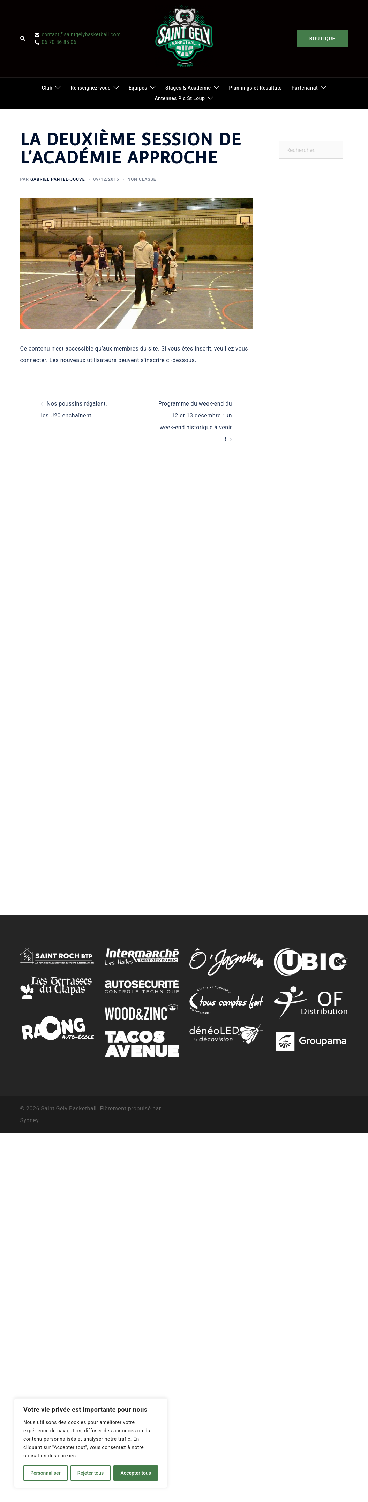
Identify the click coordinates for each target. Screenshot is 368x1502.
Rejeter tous (90, 1473)
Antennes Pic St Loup (180, 98)
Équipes (138, 88)
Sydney (29, 1120)
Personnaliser (45, 1473)
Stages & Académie (188, 88)
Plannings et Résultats (255, 88)
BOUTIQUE (322, 38)
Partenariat (305, 88)
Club (47, 88)
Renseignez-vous (90, 88)
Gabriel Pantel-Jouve (57, 179)
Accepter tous (136, 1473)
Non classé (142, 179)
